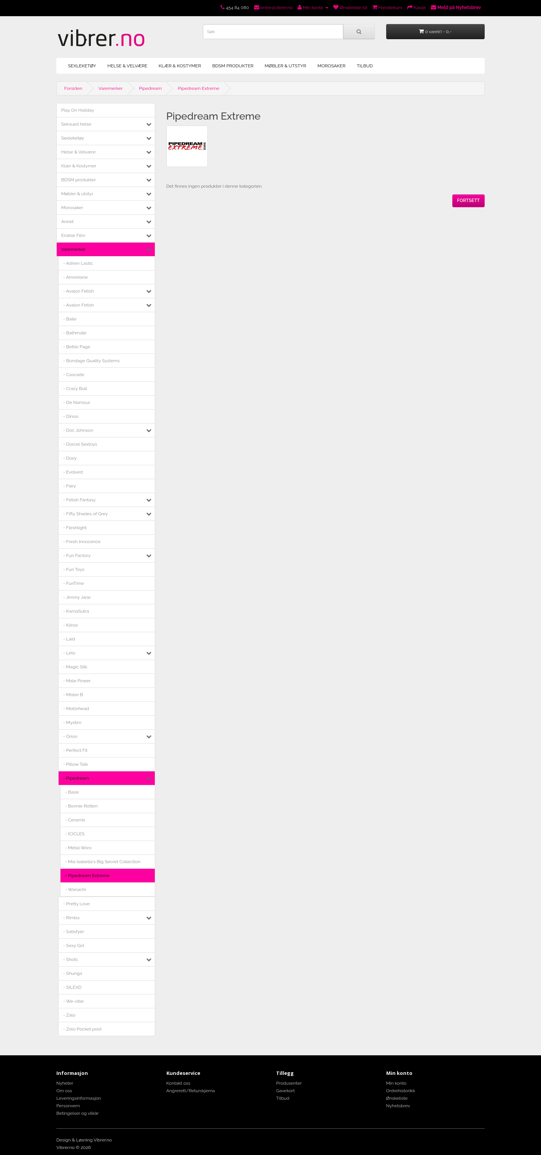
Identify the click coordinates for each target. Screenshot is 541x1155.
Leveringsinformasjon (78, 1098)
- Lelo (69, 653)
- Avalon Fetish (78, 291)
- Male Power (77, 680)
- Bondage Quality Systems (91, 360)
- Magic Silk (75, 666)
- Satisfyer (73, 931)
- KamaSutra (76, 611)
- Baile (70, 319)
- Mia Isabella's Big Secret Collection (103, 861)
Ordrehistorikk (401, 1090)
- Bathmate (74, 332)
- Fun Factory (77, 555)
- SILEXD (72, 987)
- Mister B (73, 694)
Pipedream (150, 88)
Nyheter (64, 1083)
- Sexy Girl (73, 945)
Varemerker (110, 88)
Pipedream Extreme (198, 88)
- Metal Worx (78, 847)
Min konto (396, 1083)
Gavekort (285, 1090)
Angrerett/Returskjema (190, 1090)
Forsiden (73, 88)
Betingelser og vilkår (77, 1113)
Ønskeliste (397, 1098)
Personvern (68, 1105)
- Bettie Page (76, 346)
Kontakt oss (178, 1083)
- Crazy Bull (75, 388)
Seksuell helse (76, 124)
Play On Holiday (77, 110)
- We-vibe (73, 1001)
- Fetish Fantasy (79, 499)
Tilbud (365, 65)
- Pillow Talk (75, 764)
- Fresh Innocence (82, 541)
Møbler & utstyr (285, 65)
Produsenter (289, 1083)
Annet (67, 221)
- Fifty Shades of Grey (85, 513)
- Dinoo (71, 416)
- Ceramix (75, 820)
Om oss (64, 1090)
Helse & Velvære (127, 65)
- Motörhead (76, 708)
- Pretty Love (76, 903)
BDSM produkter (233, 65)
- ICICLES (75, 833)
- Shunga (72, 973)
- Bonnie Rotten (81, 806)
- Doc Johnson (78, 430)
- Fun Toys (74, 569)
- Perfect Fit (75, 750)
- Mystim (72, 722)
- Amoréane (75, 277)
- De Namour (76, 402)
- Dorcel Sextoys (80, 444)
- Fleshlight (75, 527)
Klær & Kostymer (180, 65)
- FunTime (73, 583)
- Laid (69, 639)
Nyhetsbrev (398, 1105)
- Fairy (69, 486)
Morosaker (331, 65)
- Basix (72, 792)
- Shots (70, 959)
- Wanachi (75, 889)
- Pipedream (76, 778)
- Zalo (69, 1015)
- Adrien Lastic (78, 263)
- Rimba (71, 917)
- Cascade (73, 374)
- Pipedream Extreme (87, 875)
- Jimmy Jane (77, 597)
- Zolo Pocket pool (82, 1029)
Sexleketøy (82, 65)
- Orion (70, 736)
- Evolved (73, 472)
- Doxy (70, 458)
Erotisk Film (73, 235)
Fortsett (468, 200)
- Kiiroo (70, 625)
